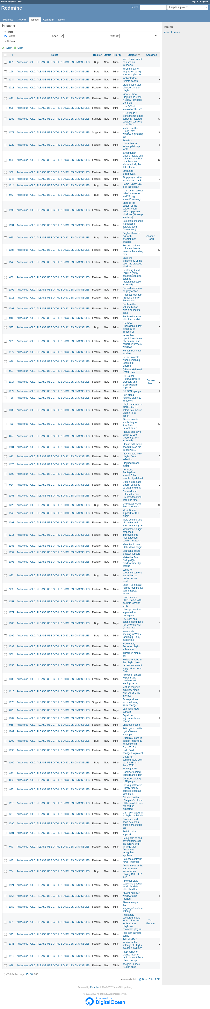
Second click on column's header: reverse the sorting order (133, 250)
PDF (157, 979)
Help (20, 1)
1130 (11, 665)
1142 (11, 513)
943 (11, 846)
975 (11, 237)
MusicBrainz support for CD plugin (131, 513)
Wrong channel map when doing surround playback (133, 71)
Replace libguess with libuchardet (132, 318)
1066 (11, 896)
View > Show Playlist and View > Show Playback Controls (132, 98)
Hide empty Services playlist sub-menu (131, 646)
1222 (11, 144)
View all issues (172, 32)
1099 (11, 473)
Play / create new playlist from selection (132, 456)
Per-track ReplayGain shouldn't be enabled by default (133, 474)
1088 (11, 410)
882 (11, 773)
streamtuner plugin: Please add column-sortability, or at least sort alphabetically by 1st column (133, 160)
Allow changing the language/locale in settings (133, 907)
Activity (21, 19)
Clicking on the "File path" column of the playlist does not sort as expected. (133, 803)
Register (204, 1)
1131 (11, 225)
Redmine (94, 987)
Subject (132, 55)
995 (11, 934)
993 (11, 575)
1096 (11, 823)
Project (54, 55)
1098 (11, 646)
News (61, 19)
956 (11, 172)
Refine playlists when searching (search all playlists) (131, 361)
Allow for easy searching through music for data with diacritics (132, 885)
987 (11, 789)
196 (11, 71)
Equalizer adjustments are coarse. (131, 718)
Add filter (114, 35)
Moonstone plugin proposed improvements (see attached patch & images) (132, 535)
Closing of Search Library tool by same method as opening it (132, 789)
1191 (11, 522)
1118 (11, 803)
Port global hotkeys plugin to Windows (132, 398)
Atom (144, 979)
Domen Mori (151, 382)
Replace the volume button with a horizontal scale (131, 308)
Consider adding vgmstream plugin (132, 773)
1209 (11, 740)
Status (11, 36)
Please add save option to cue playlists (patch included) (132, 436)
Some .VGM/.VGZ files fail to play (133, 185)
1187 (11, 249)
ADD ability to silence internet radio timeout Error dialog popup (133, 956)
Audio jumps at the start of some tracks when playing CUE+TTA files (133, 871)
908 (11, 107)
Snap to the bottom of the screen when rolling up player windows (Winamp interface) (133, 210)
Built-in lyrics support (129, 833)
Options (11, 41)
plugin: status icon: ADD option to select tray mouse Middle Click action (133, 410)
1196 (11, 210)
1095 (11, 750)
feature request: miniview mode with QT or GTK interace (131, 691)
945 (11, 860)
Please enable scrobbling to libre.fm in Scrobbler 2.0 (130, 424)
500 (11, 654)
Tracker (97, 55)
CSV (151, 979)
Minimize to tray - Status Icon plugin (132, 546)
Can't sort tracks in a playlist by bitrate (133, 814)
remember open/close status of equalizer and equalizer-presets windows (132, 341)
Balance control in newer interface (132, 860)
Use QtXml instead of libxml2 (132, 108)
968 (11, 589)
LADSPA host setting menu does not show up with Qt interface (133, 623)
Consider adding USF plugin (131, 780)
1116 (11, 691)
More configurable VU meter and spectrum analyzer (133, 522)
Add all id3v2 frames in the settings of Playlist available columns (132, 944)
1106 (11, 762)
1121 (11, 885)
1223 (11, 505)
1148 (11, 262)
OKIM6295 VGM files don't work (132, 505)
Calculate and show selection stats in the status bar (132, 823)
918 (11, 318)
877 (11, 436)
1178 (11, 132)
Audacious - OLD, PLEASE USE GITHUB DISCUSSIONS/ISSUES (53, 62)
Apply (9, 48)
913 (11, 456)
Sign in (195, 1)
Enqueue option (131, 724)
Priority (117, 55)
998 (11, 965)
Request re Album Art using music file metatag (132, 297)
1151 (11, 601)
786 (11, 397)
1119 (11, 956)
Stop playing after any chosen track (132, 179)
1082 (11, 679)
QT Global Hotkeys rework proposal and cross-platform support (131, 382)
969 (11, 160)
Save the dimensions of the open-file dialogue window (132, 262)
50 (31, 974)
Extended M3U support (131, 710)
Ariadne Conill (150, 237)
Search (134, 7)
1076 (11, 922)
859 (11, 62)
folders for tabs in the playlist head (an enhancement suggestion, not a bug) (132, 665)
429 (11, 423)
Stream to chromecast (129, 172)
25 (27, 974)
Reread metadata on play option (132, 290)
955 (11, 724)
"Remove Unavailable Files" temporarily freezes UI (132, 327)
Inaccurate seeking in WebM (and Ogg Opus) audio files (132, 635)
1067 (11, 718)
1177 (11, 352)
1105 (11, 623)
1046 (11, 943)
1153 (11, 495)
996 (11, 361)
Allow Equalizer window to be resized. (131, 896)
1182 (11, 118)
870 (11, 98)
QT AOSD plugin (132, 391)
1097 (11, 308)
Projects (12, 1)
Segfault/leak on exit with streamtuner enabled (131, 237)
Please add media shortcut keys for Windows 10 (132, 447)
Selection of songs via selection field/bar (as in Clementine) (133, 225)
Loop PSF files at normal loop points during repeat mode (133, 589)
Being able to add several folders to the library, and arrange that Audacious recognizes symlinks (132, 847)
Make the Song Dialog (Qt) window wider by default (132, 561)
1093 (11, 561)
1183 (11, 545)
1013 (11, 297)
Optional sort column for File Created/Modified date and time (132, 495)
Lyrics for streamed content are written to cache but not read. (132, 575)
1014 (11, 185)
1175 (11, 702)
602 (11, 277)
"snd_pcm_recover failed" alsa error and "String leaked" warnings (133, 195)
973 (11, 194)
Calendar (48, 19)
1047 (11, 178)
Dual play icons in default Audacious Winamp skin (132, 741)
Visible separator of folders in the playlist (132, 87)
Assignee (151, 55)
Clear (20, 48)
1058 (11, 906)
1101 (11, 447)
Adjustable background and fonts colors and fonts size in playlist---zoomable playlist (132, 922)
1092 (11, 289)
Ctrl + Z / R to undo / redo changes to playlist (133, 750)
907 (11, 371)
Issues (35, 19)
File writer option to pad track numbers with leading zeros (132, 679)
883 (11, 780)
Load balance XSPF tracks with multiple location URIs (132, 601)
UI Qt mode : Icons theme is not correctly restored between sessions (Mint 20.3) (133, 119)
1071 (11, 612)
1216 (11, 814)
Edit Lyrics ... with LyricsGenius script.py (132, 731)
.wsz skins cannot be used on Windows (132, 62)
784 (11, 871)
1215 (11, 534)
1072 (11, 391)
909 (11, 341)
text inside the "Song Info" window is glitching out (133, 132)
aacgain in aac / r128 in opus (131, 965)
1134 (11, 79)
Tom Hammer (150, 922)
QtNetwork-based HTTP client (132, 371)
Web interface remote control (130, 79)
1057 (11, 552)
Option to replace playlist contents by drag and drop (132, 484)
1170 (11, 464)
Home (4, 1)
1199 (11, 635)
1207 (11, 731)
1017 (11, 381)
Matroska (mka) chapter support (131, 552)
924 (11, 484)
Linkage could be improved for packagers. (132, 612)
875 (11, 710)
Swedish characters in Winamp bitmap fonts (131, 145)
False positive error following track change (130, 702)
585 (11, 327)
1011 (11, 87)
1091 (11, 833)
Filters (10, 32)
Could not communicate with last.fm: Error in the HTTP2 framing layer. (132, 762)
